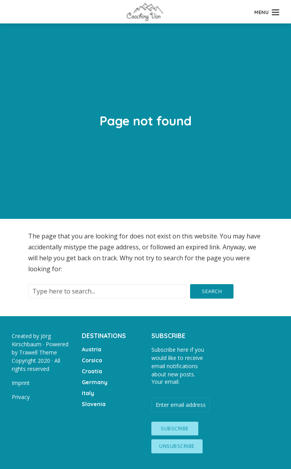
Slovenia (94, 404)
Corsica (92, 360)
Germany (95, 382)
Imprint (21, 383)
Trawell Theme (38, 352)
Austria (91, 349)
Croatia (92, 371)
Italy (88, 393)
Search (212, 291)
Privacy (21, 397)
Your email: (165, 381)
